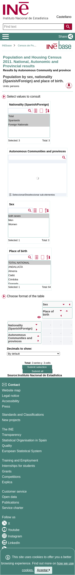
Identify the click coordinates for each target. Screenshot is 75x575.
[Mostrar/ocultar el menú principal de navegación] (5, 36)
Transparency (11, 434)
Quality (7, 445)
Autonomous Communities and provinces (37, 151)
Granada (29, 284)
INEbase (7, 45)
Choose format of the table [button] (25, 296)
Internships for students (18, 465)
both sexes (28, 216)
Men (28, 220)
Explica (7, 482)
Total (29, 116)
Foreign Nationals (29, 124)
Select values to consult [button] (23, 96)
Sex (11, 204)
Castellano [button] (63, 17)
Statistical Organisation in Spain (24, 440)
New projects (11, 420)
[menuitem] (37, 193)
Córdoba (29, 279)
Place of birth (18, 251)
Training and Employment (20, 460)
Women (28, 224)
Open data (9, 497)
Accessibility (10, 401)
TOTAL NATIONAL (29, 263)
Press (6, 406)
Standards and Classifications (23, 414)
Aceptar (43, 570)
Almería (29, 271)
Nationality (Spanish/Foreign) (29, 104)
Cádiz (29, 275)
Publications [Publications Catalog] (10, 502)
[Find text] (34, 26)
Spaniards (29, 120)
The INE (8, 429)
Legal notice (10, 395)
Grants (7, 471)
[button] (65, 36)
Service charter (12, 507)
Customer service (14, 491)
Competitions (11, 476)
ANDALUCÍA (29, 267)
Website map (11, 390)
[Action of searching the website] (68, 26)
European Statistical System (22, 451)
